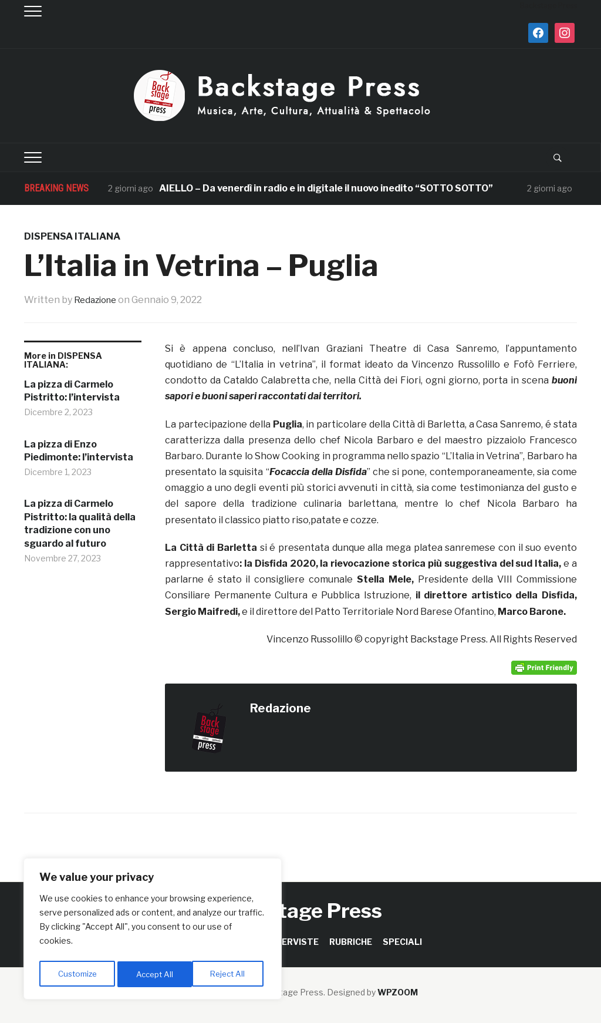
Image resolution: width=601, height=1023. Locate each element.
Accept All (229, 974)
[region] (152, 931)
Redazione (97, 299)
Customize (77, 974)
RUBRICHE (350, 942)
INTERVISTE (292, 942)
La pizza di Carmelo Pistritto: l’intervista (72, 391)
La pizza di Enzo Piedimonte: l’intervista (78, 451)
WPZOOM (397, 992)
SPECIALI (402, 942)
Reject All (154, 974)
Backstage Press (301, 911)
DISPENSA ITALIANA (72, 236)
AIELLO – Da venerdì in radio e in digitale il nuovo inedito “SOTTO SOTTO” (327, 188)
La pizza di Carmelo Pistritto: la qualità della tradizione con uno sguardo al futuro (80, 523)
